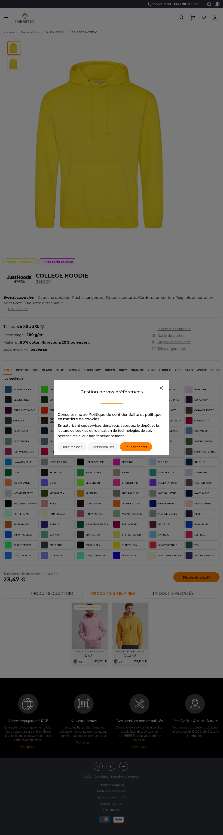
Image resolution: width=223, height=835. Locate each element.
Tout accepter (136, 447)
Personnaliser (103, 447)
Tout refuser (72, 447)
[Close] (161, 388)
